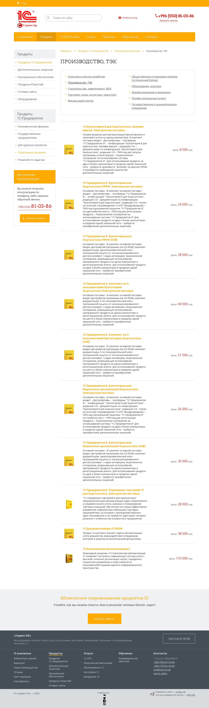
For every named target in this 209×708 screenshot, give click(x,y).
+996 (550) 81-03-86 (164, 662)
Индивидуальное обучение (128, 660)
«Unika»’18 (180, 692)
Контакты (160, 653)
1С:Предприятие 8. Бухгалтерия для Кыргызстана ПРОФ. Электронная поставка (113, 184)
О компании (22, 653)
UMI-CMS (190, 695)
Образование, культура (146, 86)
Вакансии (19, 662)
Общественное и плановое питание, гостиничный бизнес (155, 78)
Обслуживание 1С (94, 667)
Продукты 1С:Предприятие (35, 62)
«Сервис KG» (22, 635)
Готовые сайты (27, 92)
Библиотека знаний (25, 658)
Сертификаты (21, 681)
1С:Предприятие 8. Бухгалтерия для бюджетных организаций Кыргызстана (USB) (114, 444)
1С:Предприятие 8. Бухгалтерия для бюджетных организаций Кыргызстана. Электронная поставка (111, 389)
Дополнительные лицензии (35, 69)
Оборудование (27, 99)
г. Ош (21, 3)
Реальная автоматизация (98, 662)
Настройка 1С (91, 672)
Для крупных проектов (32, 145)
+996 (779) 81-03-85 (164, 665)
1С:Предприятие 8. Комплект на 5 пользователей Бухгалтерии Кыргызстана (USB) (112, 338)
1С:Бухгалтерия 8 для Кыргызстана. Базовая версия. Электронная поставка (113, 128)
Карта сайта (160, 673)
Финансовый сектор (81, 101)
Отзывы (18, 672)
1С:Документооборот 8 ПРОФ (102, 528)
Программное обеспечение (36, 77)
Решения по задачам (31, 160)
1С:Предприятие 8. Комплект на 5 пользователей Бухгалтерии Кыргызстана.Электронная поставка (108, 287)
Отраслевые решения (32, 152)
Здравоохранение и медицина (151, 92)
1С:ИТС (88, 658)
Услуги (88, 653)
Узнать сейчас (104, 619)
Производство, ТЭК (80, 82)
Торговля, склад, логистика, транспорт (92, 94)
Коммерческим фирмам (33, 126)
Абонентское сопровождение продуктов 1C (104, 597)
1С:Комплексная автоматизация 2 (106, 549)
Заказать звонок (168, 20)
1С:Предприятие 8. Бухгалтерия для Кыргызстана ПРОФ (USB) (107, 238)
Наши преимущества (26, 667)
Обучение (125, 653)
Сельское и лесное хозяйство (86, 76)
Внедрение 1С (92, 676)
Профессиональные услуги (149, 98)
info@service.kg (162, 669)
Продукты (56, 653)
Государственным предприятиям (29, 136)
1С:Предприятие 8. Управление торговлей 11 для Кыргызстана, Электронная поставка (113, 491)
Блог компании (22, 676)
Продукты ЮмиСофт (31, 84)
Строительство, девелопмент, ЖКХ (89, 88)
